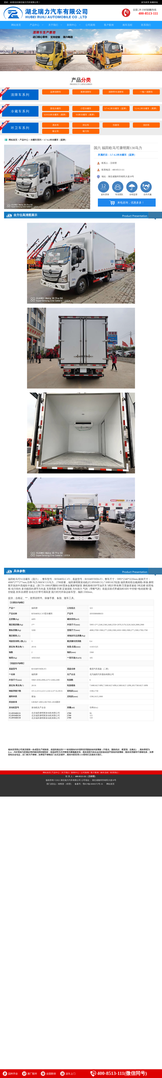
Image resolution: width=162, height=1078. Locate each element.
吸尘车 (55, 131)
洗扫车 (146, 125)
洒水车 (55, 125)
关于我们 (55, 25)
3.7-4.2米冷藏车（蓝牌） (116, 108)
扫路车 (116, 125)
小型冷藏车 (85, 108)
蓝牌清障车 (55, 92)
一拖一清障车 (146, 92)
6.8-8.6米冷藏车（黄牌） (55, 114)
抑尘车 (86, 125)
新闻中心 (74, 25)
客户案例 (109, 25)
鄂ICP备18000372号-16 (93, 784)
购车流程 (127, 25)
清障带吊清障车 (116, 92)
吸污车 (86, 131)
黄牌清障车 (85, 92)
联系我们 (146, 25)
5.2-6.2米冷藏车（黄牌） (146, 108)
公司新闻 (90, 25)
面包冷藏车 (55, 108)
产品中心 (36, 25)
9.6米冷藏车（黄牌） (86, 114)
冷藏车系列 (36, 140)
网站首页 (16, 25)
